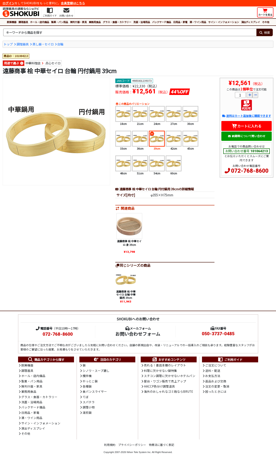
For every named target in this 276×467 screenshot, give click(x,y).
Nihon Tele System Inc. (139, 452)
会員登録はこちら (73, 3)
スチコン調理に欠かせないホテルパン (169, 376)
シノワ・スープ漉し (96, 370)
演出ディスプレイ (250, 22)
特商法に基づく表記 (161, 445)
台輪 (60, 44)
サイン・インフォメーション (223, 22)
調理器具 (23, 22)
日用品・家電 (180, 22)
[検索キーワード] (129, 32)
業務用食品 (95, 22)
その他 (265, 22)
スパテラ (89, 402)
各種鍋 (87, 386)
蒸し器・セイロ (43, 44)
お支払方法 (212, 376)
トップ (8, 44)
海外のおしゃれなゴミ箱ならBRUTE (168, 391)
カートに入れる (246, 126)
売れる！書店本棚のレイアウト (165, 365)
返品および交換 (215, 381)
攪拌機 (87, 376)
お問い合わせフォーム (137, 333)
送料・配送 (212, 370)
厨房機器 (11, 22)
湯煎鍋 (87, 412)
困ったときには (215, 391)
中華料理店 (32, 63)
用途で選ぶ (11, 63)
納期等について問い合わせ (246, 136)
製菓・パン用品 (59, 22)
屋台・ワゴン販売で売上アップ (165, 381)
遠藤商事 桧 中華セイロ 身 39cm (129, 243)
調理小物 (89, 407)
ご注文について (215, 365)
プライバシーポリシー (132, 445)
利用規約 (109, 445)
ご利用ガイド (230, 359)
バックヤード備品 (161, 22)
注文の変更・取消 (217, 386)
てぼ (86, 397)
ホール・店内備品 (39, 22)
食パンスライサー (95, 391)
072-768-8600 (249, 171)
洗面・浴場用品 (141, 22)
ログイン (9, 3)
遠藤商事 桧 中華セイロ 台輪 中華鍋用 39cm (126, 294)
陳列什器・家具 (78, 22)
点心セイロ (52, 63)
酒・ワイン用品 (198, 22)
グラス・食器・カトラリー (117, 22)
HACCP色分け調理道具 (159, 386)
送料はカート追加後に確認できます (246, 116)
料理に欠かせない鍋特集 (160, 370)
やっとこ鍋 (90, 381)
